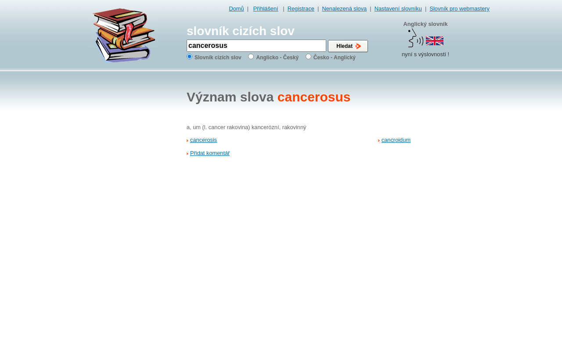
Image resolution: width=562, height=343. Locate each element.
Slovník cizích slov (218, 57)
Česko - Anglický (334, 57)
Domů (236, 8)
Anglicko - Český (277, 57)
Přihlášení (265, 8)
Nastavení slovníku (398, 8)
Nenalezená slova (344, 8)
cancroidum (396, 140)
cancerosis (203, 140)
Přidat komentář (210, 153)
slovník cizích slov (241, 31)
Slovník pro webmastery (459, 8)
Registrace (301, 8)
